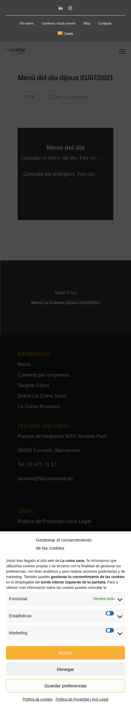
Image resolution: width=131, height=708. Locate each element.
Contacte (105, 23)
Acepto (66, 652)
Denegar (65, 669)
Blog (87, 23)
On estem (26, 23)
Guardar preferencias (65, 685)
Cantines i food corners (59, 23)
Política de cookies (38, 699)
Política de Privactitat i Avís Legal (82, 699)
